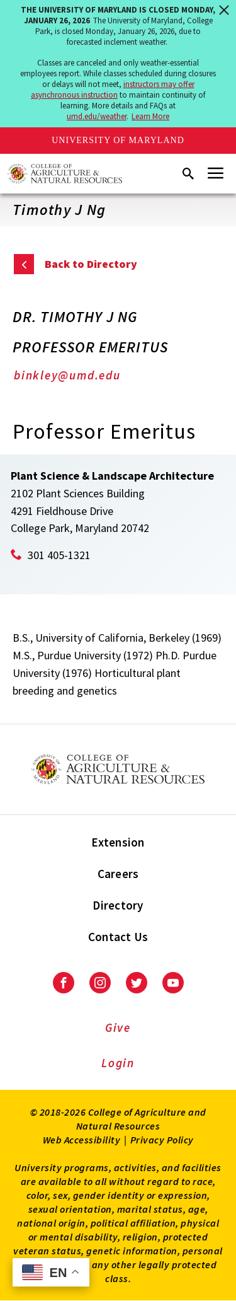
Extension (117, 842)
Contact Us (118, 936)
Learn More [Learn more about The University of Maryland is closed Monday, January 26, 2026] (150, 116)
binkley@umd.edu (67, 375)
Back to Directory (91, 264)
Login (118, 1062)
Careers (118, 873)
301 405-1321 (59, 555)
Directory (118, 905)
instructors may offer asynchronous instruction (112, 89)
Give (118, 1027)
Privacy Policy (162, 1139)
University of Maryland (118, 140)
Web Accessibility (82, 1139)
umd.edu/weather (96, 116)
